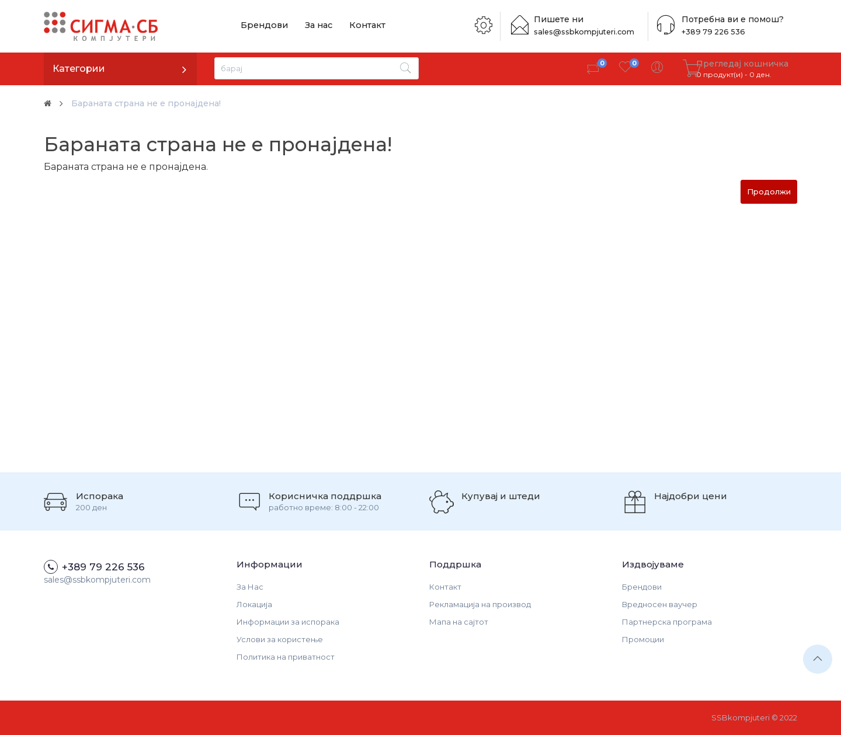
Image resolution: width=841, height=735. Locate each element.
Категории (79, 68)
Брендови (262, 26)
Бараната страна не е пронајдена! (157, 103)
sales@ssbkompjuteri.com (590, 31)
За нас (312, 26)
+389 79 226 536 (709, 31)
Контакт (356, 26)
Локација (254, 604)
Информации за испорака (288, 621)
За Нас (250, 586)
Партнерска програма (667, 621)
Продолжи (769, 191)
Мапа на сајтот (458, 621)
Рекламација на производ (480, 604)
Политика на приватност (286, 656)
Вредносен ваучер (659, 604)
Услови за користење (280, 639)
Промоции (643, 639)
